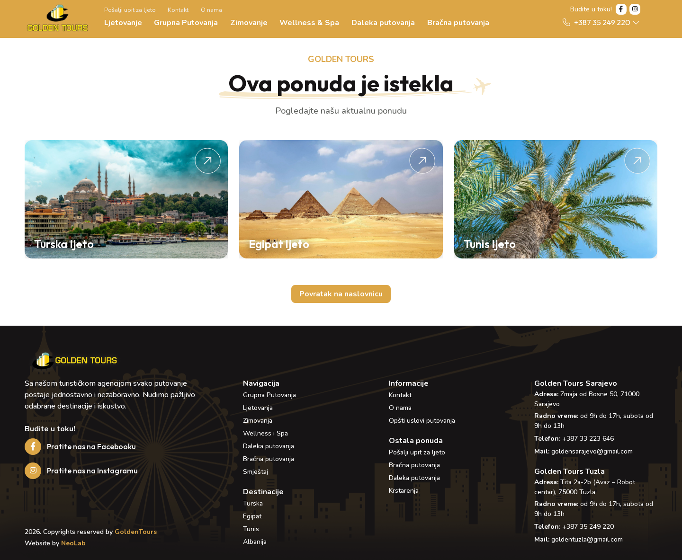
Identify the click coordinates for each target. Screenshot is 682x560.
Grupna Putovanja (186, 23)
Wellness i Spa (265, 433)
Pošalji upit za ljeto (130, 10)
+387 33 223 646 (588, 438)
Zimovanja (257, 420)
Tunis (251, 528)
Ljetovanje (123, 23)
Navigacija (261, 383)
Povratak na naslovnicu (341, 294)
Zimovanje (249, 23)
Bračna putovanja (458, 23)
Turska (253, 503)
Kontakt (178, 10)
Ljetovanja (258, 407)
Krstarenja (404, 490)
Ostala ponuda (416, 441)
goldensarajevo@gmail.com (592, 451)
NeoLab (73, 543)
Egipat (252, 516)
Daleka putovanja (383, 23)
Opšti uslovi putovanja (422, 420)
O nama (211, 10)
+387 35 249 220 (588, 526)
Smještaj (255, 471)
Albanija (255, 541)
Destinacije (263, 492)
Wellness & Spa (309, 23)
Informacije (409, 383)
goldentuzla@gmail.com (587, 539)
